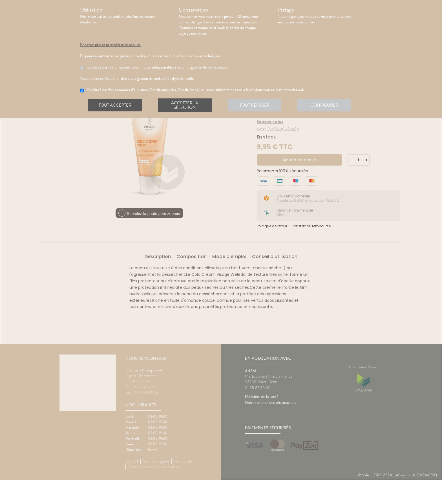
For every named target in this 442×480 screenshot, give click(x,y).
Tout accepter (115, 105)
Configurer (326, 105)
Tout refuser (256, 105)
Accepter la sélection (185, 105)
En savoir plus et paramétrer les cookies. (110, 45)
